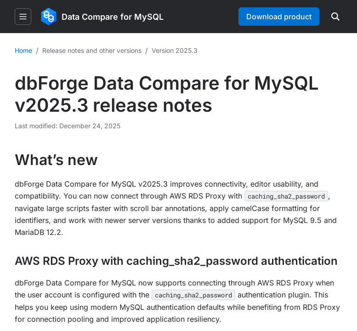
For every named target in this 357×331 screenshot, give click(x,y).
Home (23, 50)
